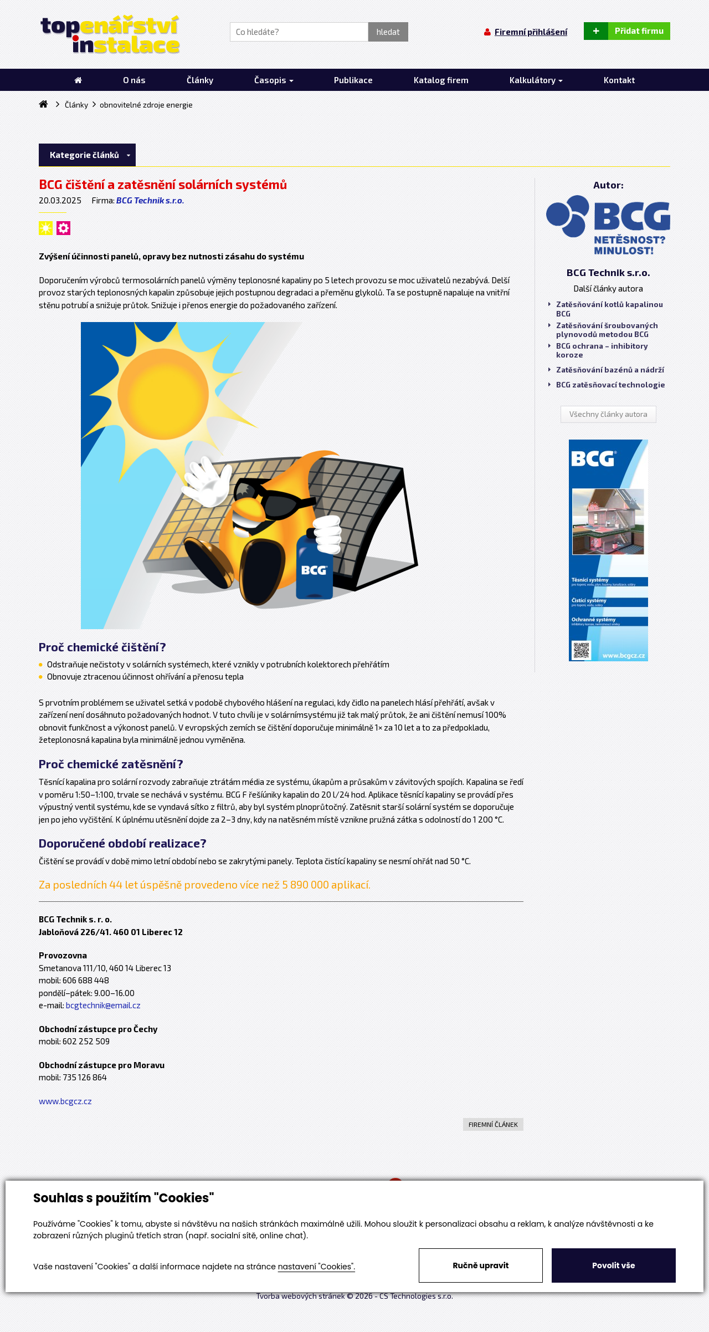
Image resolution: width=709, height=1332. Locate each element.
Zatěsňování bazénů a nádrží (606, 369)
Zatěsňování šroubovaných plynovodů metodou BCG (603, 330)
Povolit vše (613, 1265)
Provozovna (63, 955)
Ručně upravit (480, 1265)
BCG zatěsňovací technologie (606, 384)
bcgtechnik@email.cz (103, 1005)
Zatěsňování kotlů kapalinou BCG (605, 309)
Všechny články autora (608, 414)
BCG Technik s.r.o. (150, 200)
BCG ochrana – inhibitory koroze (598, 350)
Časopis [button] (274, 80)
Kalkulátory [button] (536, 80)
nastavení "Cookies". (316, 1266)
